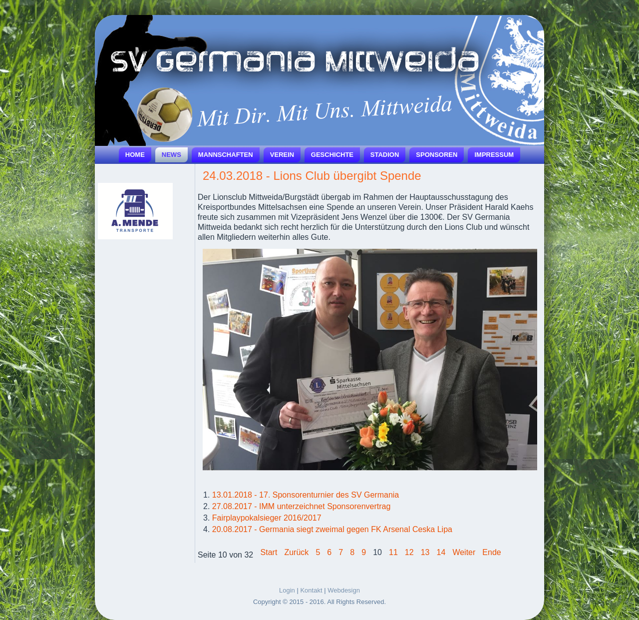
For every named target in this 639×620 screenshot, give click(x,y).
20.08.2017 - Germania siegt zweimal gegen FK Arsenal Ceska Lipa (332, 529)
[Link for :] (135, 211)
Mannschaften (225, 154)
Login (287, 590)
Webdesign (343, 590)
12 (409, 552)
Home (135, 154)
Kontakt (311, 590)
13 (425, 552)
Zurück (296, 552)
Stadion (384, 154)
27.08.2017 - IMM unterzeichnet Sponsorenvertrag (301, 506)
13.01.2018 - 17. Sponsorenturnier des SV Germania (305, 495)
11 (393, 552)
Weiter (463, 552)
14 (441, 552)
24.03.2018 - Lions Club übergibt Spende (312, 175)
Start (269, 552)
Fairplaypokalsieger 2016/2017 (266, 518)
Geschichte (332, 154)
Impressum (494, 154)
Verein (282, 154)
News (171, 154)
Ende (491, 552)
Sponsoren (436, 154)
